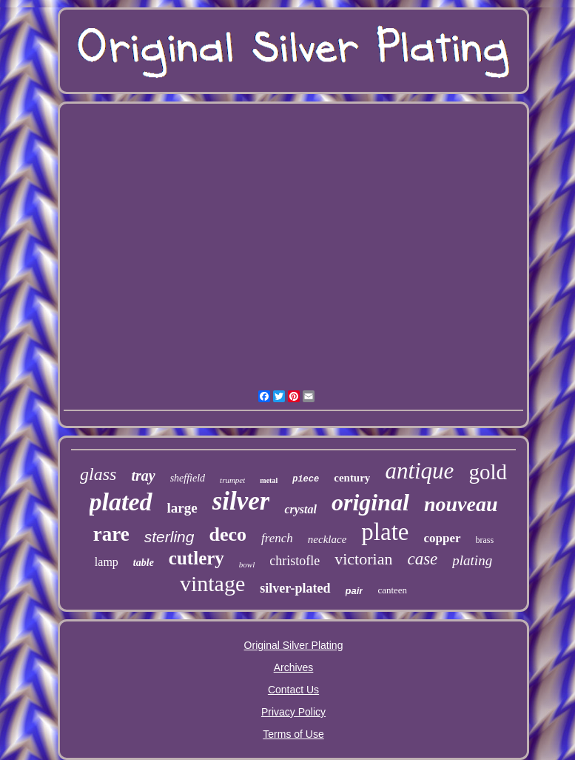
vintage (212, 583)
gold (487, 472)
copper (441, 538)
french (277, 538)
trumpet (232, 480)
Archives (294, 667)
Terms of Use (293, 734)
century (352, 478)
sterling (169, 536)
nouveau (461, 504)
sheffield (187, 478)
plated (121, 502)
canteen (392, 590)
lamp (106, 562)
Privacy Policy (293, 712)
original (370, 502)
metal (269, 480)
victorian (363, 559)
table (143, 562)
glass (98, 474)
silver (241, 501)
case (422, 559)
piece (305, 479)
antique (419, 471)
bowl (247, 564)
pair (354, 590)
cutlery (196, 558)
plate (384, 532)
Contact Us (293, 690)
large (182, 508)
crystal (300, 509)
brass (485, 540)
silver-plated (295, 588)
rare (111, 534)
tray (143, 475)
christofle (294, 560)
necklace (327, 539)
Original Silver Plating (293, 645)
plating (472, 560)
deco (227, 534)
